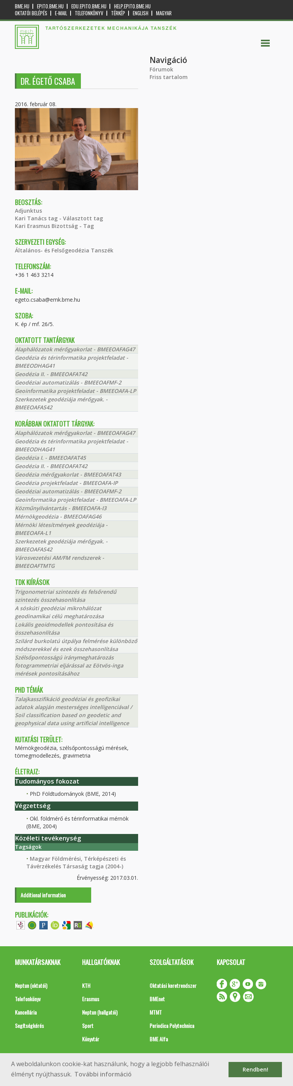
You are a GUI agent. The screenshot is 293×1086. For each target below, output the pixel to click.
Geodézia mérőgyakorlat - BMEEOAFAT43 (68, 474)
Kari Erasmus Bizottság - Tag (54, 225)
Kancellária (26, 1012)
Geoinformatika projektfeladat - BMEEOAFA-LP (75, 390)
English (140, 13)
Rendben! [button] (255, 1069)
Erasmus (90, 999)
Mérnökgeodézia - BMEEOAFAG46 (58, 516)
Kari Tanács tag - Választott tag (59, 218)
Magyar (164, 13)
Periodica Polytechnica (172, 1025)
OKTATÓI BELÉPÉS (31, 13)
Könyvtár (90, 1039)
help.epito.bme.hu (132, 6)
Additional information (43, 895)
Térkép (118, 13)
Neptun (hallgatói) (100, 1012)
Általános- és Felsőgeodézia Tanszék (64, 250)
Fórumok (161, 69)
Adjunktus (28, 210)
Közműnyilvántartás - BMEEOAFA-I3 (60, 508)
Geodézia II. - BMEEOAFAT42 (51, 374)
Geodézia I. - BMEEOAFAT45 (50, 457)
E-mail (61, 13)
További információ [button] (103, 1074)
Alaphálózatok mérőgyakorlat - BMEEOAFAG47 (75, 349)
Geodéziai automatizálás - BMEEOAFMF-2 (68, 382)
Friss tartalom (169, 77)
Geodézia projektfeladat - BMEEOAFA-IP (66, 482)
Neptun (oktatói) (31, 985)
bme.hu (22, 6)
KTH (86, 985)
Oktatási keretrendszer (173, 985)
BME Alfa (159, 1039)
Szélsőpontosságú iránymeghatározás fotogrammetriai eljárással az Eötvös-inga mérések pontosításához (69, 665)
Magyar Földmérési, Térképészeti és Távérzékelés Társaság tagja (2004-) (76, 862)
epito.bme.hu (50, 6)
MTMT (156, 1012)
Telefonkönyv (89, 13)
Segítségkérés (29, 1025)
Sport (87, 1025)
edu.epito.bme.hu (88, 6)
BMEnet (157, 999)
